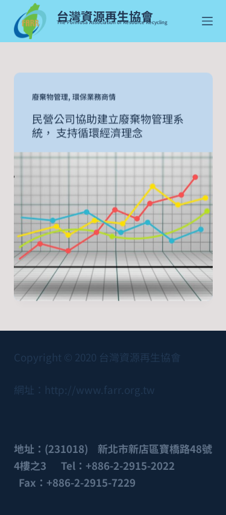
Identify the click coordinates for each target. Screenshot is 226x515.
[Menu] (207, 21)
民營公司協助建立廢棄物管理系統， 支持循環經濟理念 (108, 125)
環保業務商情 (94, 97)
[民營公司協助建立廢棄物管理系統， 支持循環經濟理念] (113, 226)
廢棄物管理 (50, 97)
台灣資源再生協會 (105, 16)
